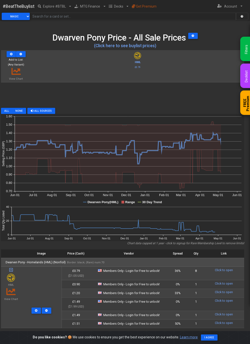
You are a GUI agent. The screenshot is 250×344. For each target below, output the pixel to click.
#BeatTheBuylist (18, 6)
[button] (54, 6)
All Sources (41, 110)
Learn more (189, 337)
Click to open (224, 270)
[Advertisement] (122, 97)
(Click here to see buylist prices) (125, 45)
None (19, 110)
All (6, 110)
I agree (209, 337)
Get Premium (144, 6)
